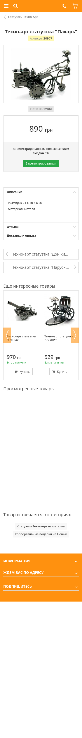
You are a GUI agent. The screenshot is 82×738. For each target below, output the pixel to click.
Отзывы (13, 227)
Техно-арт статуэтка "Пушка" (21, 338)
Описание (15, 192)
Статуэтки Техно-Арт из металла (41, 526)
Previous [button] (7, 335)
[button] (64, 6)
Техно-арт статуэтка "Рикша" (58, 338)
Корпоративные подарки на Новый (41, 534)
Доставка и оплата (21, 235)
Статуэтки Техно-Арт (23, 17)
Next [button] (75, 335)
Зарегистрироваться (41, 163)
